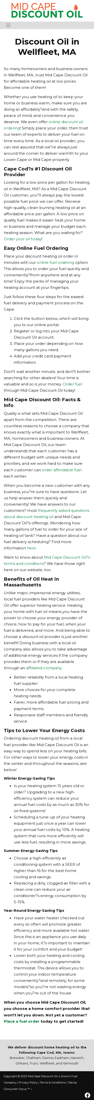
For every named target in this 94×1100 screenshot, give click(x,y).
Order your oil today (23, 239)
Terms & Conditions (53, 1082)
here (31, 548)
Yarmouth (70, 1063)
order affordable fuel (61, 470)
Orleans (22, 1063)
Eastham (62, 1058)
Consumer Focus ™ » (18, 1089)
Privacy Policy (28, 1082)
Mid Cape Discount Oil (42, 1076)
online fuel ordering (55, 262)
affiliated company (43, 668)
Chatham (33, 1058)
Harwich (76, 1058)
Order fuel (72, 384)
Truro (34, 1063)
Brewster (17, 1058)
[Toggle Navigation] (8, 25)
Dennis (47, 1058)
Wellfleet (47, 1063)
